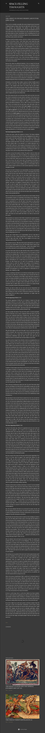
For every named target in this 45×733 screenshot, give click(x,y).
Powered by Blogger (22, 729)
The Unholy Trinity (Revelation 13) (19, 720)
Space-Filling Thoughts (18, 5)
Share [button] (7, 622)
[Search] (38, 3)
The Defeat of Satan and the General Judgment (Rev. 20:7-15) (20, 687)
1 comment (10, 690)
